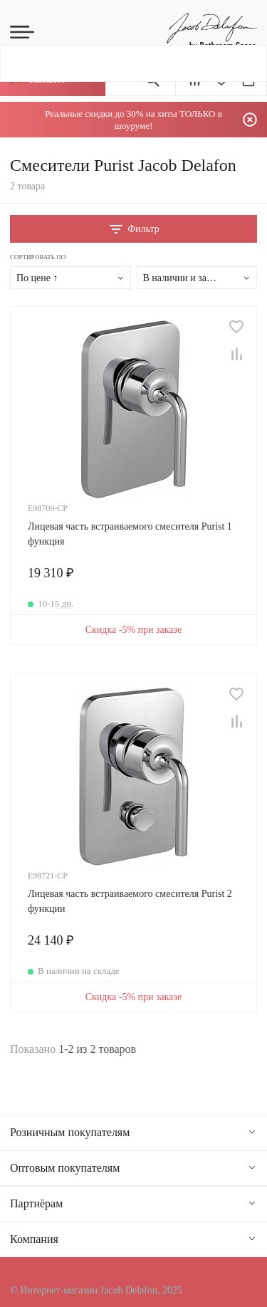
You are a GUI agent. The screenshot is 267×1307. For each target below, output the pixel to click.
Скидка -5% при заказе (133, 629)
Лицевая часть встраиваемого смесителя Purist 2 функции (130, 901)
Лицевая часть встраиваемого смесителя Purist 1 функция (130, 534)
